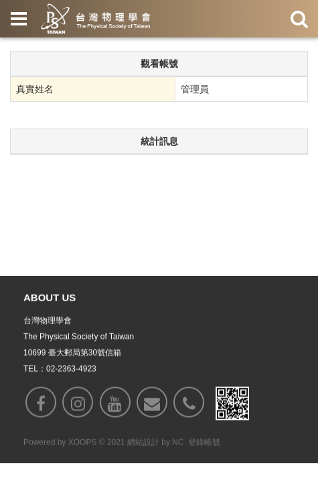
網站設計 (143, 443)
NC (177, 443)
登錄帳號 (204, 443)
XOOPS (82, 443)
